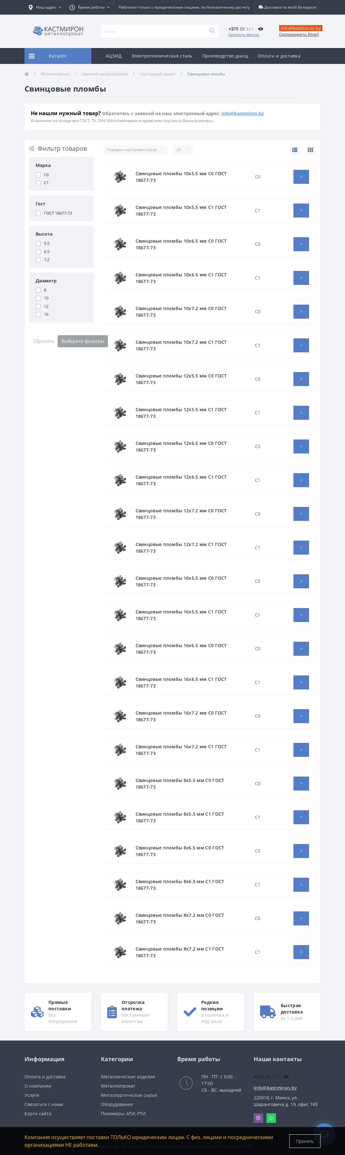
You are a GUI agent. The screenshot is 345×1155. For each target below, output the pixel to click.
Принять (305, 1141)
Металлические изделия (128, 1077)
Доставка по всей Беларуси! (290, 7)
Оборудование (117, 1104)
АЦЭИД (114, 56)
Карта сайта (38, 1113)
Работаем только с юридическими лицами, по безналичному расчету (184, 7)
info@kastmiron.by (243, 113)
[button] (89, 7)
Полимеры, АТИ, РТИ (123, 1113)
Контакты (116, 72)
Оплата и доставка (279, 56)
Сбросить (43, 341)
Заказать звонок (243, 34)
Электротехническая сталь (162, 56)
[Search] (212, 31)
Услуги (32, 1095)
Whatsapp (271, 1118)
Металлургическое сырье (129, 1095)
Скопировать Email (299, 34)
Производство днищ (225, 56)
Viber (258, 1118)
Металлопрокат (118, 1086)
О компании (38, 1086)
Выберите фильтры (82, 341)
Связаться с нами (44, 1104)
